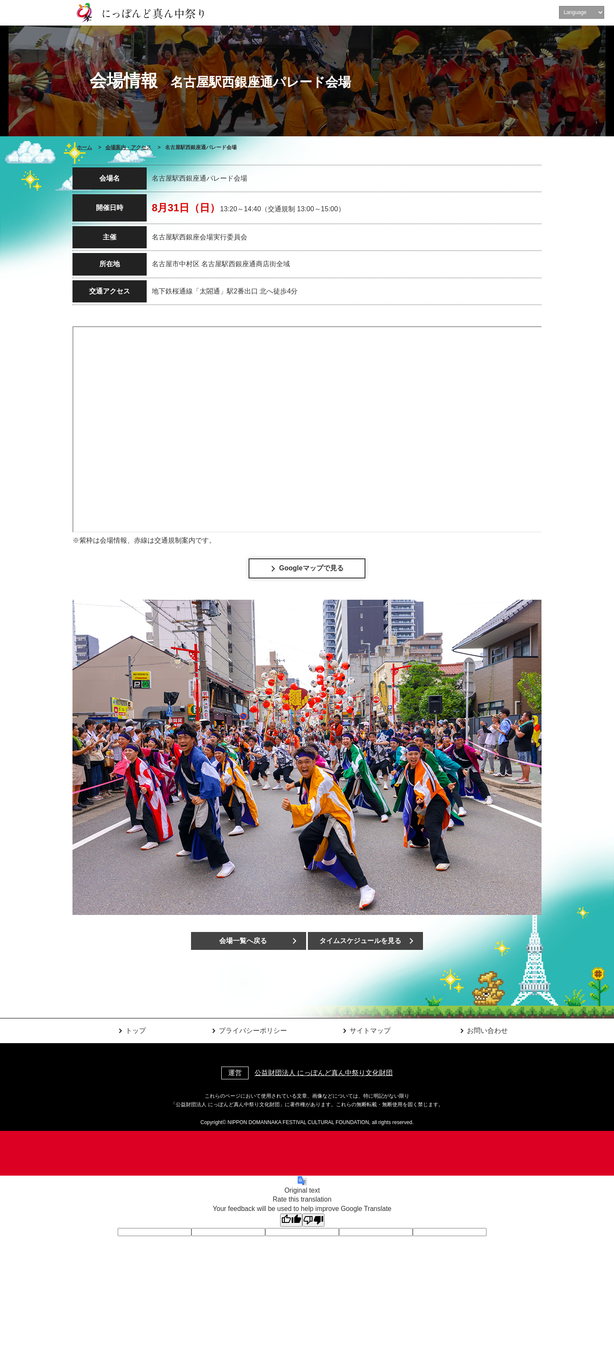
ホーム (84, 147)
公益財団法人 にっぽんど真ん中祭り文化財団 (324, 1072)
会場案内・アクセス (128, 147)
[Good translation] (291, 1220)
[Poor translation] (313, 1220)
